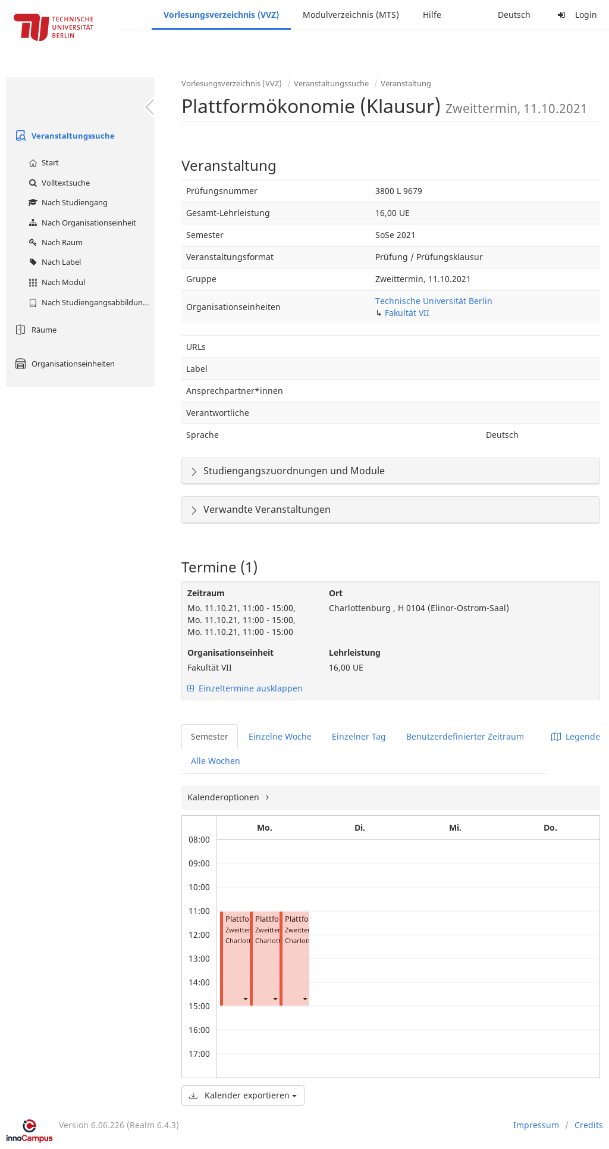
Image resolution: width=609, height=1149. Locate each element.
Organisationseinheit (230, 652)
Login (575, 14)
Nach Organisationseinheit (81, 222)
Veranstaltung (406, 83)
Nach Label (53, 261)
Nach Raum (54, 242)
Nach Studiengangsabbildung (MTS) (90, 302)
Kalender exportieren (243, 1095)
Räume (34, 329)
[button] (245, 999)
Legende (575, 736)
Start (42, 162)
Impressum (536, 1125)
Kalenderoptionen (224, 797)
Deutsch (514, 14)
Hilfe (432, 14)
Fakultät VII (407, 312)
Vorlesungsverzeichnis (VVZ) (221, 14)
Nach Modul (55, 282)
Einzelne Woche (280, 736)
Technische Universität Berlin (433, 300)
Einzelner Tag (359, 736)
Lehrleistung (355, 652)
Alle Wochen (215, 760)
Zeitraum (206, 593)
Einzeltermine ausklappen (245, 688)
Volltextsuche (58, 182)
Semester (209, 736)
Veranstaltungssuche (63, 135)
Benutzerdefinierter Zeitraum (465, 736)
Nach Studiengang (67, 202)
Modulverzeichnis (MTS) (351, 14)
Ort (336, 593)
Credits (589, 1125)
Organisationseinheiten (63, 363)
